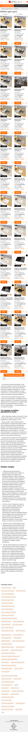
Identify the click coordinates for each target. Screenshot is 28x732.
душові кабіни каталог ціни (8, 606)
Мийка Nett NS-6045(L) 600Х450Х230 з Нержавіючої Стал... (6, 31)
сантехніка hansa (6, 691)
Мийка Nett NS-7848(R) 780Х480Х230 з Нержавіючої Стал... (6, 150)
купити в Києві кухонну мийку (9, 612)
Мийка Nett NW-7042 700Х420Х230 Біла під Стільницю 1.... (5, 269)
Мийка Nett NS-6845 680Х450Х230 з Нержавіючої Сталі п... (19, 61)
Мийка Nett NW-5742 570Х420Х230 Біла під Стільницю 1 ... (19, 210)
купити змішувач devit (7, 685)
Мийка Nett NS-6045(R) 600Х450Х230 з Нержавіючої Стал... (20, 31)
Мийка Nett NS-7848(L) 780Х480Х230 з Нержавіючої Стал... (6, 120)
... (18, 378)
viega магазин (18, 709)
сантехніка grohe (15, 688)
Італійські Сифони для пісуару (9, 665)
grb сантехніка (5, 688)
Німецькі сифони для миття (17, 662)
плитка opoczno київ (6, 700)
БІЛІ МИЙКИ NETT (21, 184)
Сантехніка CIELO (18, 668)
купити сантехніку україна (8, 594)
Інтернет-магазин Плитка (6, 8)
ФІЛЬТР (5, 14)
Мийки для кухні (23, 8)
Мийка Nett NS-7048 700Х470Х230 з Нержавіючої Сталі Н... (20, 90)
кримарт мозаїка (15, 694)
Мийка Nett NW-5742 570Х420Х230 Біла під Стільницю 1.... (5, 239)
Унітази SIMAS (5, 650)
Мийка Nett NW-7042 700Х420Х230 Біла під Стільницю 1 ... (19, 239)
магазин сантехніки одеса (8, 600)
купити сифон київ (6, 624)
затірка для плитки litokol (8, 697)
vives (3, 712)
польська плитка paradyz (8, 703)
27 (21, 378)
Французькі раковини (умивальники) (10, 656)
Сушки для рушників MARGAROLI (9, 659)
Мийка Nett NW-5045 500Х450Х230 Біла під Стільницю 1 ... (19, 180)
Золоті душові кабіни (6, 638)
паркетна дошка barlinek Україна (9, 675)
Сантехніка (16, 8)
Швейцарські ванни (6, 634)
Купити (4, 43)
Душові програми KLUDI (16, 650)
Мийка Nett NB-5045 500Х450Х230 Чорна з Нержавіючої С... (19, 299)
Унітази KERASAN (20, 647)
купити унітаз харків (17, 624)
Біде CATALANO (5, 662)
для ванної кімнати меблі (8, 615)
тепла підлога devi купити (8, 682)
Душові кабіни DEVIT (18, 634)
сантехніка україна (20, 590)
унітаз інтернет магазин (7, 627)
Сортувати (20, 14)
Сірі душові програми (7, 644)
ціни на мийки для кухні (7, 609)
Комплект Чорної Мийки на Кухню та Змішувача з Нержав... (20, 269)
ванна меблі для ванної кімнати (9, 618)
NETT (6, 36)
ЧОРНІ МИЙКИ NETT (21, 303)
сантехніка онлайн (6, 587)
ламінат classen (17, 678)
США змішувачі (17, 638)
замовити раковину (6, 621)
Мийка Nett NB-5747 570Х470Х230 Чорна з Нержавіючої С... (19, 359)
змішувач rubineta (20, 703)
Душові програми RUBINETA (8, 653)
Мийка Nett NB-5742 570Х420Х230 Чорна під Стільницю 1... (6, 359)
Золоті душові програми (18, 641)
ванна (14, 587)
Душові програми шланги (8, 647)
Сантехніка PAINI (5, 671)
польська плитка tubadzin (8, 706)
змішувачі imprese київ (17, 691)
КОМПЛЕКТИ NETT (21, 274)
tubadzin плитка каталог (7, 709)
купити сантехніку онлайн (8, 590)
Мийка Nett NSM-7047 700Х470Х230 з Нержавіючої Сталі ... (5, 180)
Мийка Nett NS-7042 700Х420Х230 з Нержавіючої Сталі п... (5, 90)
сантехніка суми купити (7, 603)
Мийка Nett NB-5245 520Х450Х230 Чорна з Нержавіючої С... (19, 329)
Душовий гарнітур (6, 641)
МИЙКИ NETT (6, 35)
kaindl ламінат (5, 694)
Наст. (24, 378)
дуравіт (16, 685)
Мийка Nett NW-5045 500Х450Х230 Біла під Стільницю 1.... (5, 210)
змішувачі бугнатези (6, 678)
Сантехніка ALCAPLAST (7, 668)
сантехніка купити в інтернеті (9, 597)
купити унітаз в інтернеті (8, 630)
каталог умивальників (18, 621)
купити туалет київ (20, 630)
